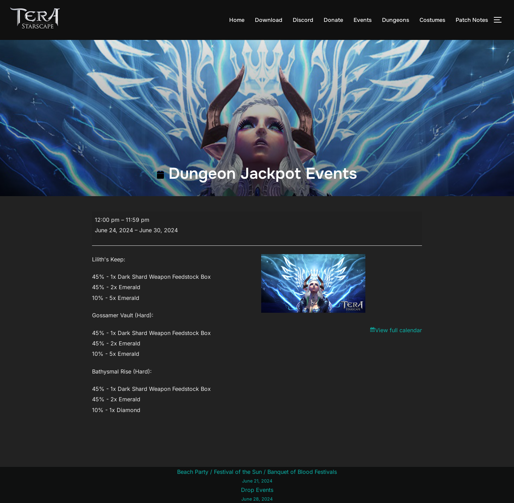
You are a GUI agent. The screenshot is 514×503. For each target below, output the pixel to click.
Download (268, 20)
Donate (333, 20)
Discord (303, 20)
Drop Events (257, 494)
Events (363, 20)
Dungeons (395, 20)
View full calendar (398, 330)
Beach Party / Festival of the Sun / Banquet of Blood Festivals (257, 476)
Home (236, 20)
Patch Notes (472, 20)
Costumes (432, 20)
